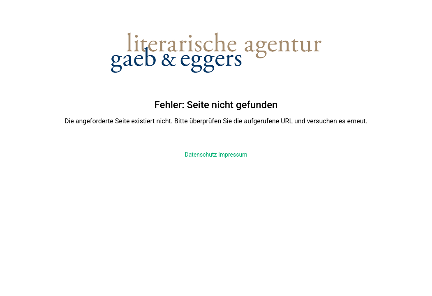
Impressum (232, 154)
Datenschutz (201, 154)
